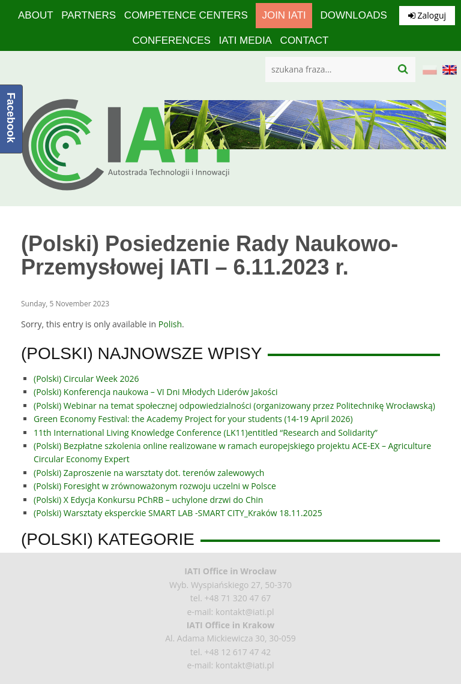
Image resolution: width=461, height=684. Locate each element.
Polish (170, 324)
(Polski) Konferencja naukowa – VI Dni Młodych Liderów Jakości (155, 391)
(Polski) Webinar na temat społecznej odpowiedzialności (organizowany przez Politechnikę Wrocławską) (234, 405)
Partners (88, 15)
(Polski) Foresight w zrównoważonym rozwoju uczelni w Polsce (155, 486)
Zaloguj (427, 15)
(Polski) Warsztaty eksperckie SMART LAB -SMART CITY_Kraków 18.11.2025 (178, 513)
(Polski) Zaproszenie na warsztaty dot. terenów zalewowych (149, 472)
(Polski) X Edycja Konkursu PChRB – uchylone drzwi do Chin (148, 499)
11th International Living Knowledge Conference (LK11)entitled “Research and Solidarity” (206, 432)
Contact (304, 40)
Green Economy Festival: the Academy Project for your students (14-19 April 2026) (193, 418)
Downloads (353, 15)
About (35, 15)
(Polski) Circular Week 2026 (86, 378)
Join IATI (284, 15)
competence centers (186, 15)
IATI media (244, 40)
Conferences (171, 40)
